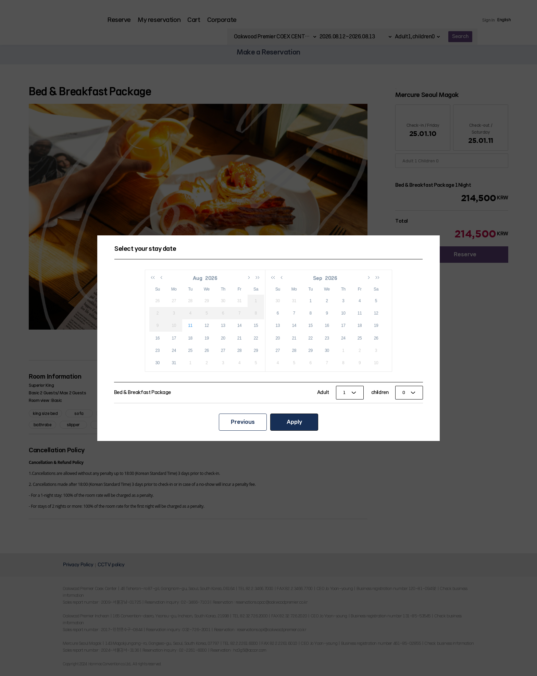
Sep (318, 278)
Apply (294, 422)
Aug (198, 278)
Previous (243, 422)
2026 (211, 278)
